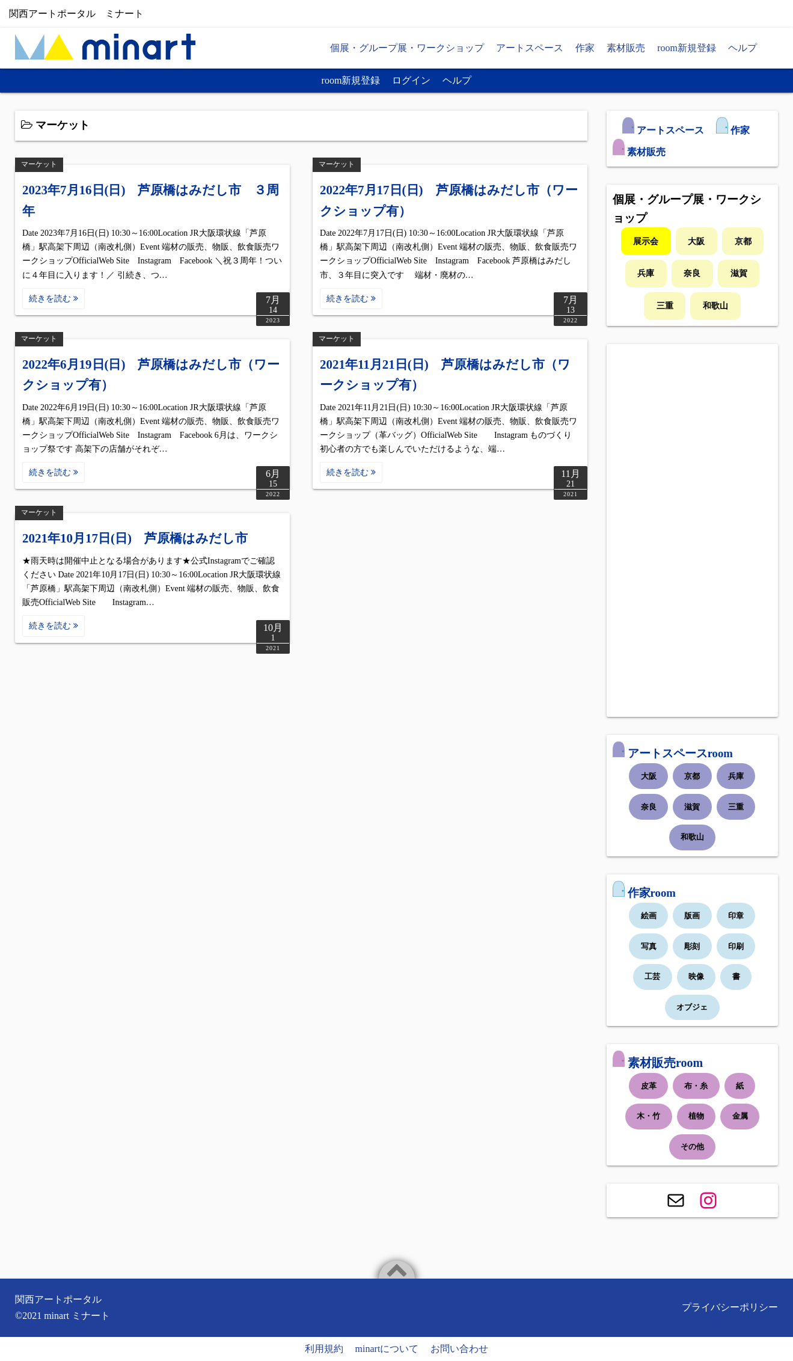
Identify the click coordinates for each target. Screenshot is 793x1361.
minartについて (387, 1349)
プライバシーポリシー (730, 1307)
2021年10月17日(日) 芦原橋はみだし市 (135, 538)
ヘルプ (742, 48)
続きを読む (53, 298)
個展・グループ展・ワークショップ (407, 48)
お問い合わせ (459, 1349)
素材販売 (626, 48)
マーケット (39, 164)
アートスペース (529, 48)
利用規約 (324, 1349)
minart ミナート (77, 1315)
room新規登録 (686, 48)
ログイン (411, 80)
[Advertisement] (692, 530)
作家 (585, 48)
